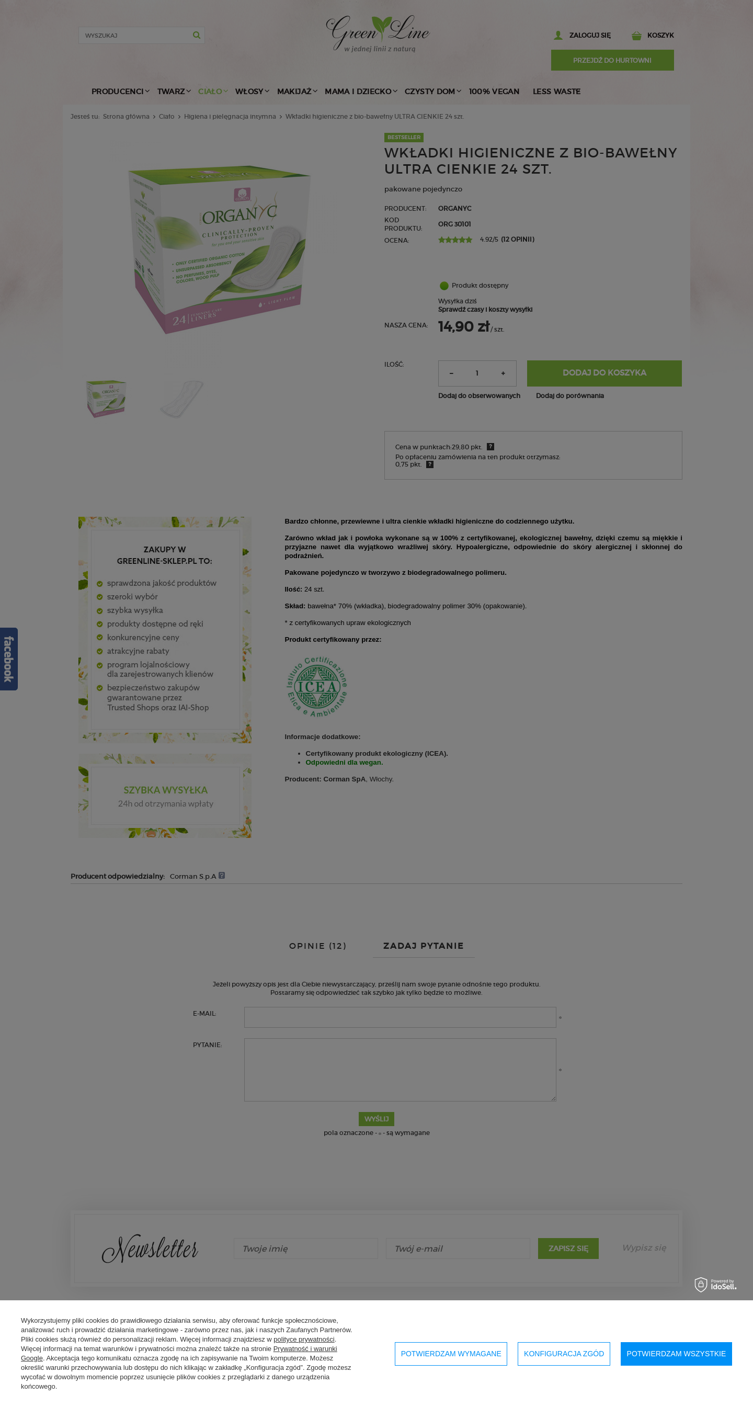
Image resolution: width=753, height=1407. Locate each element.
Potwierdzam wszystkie (676, 1353)
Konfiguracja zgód (564, 1353)
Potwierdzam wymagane (451, 1353)
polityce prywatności (303, 1339)
